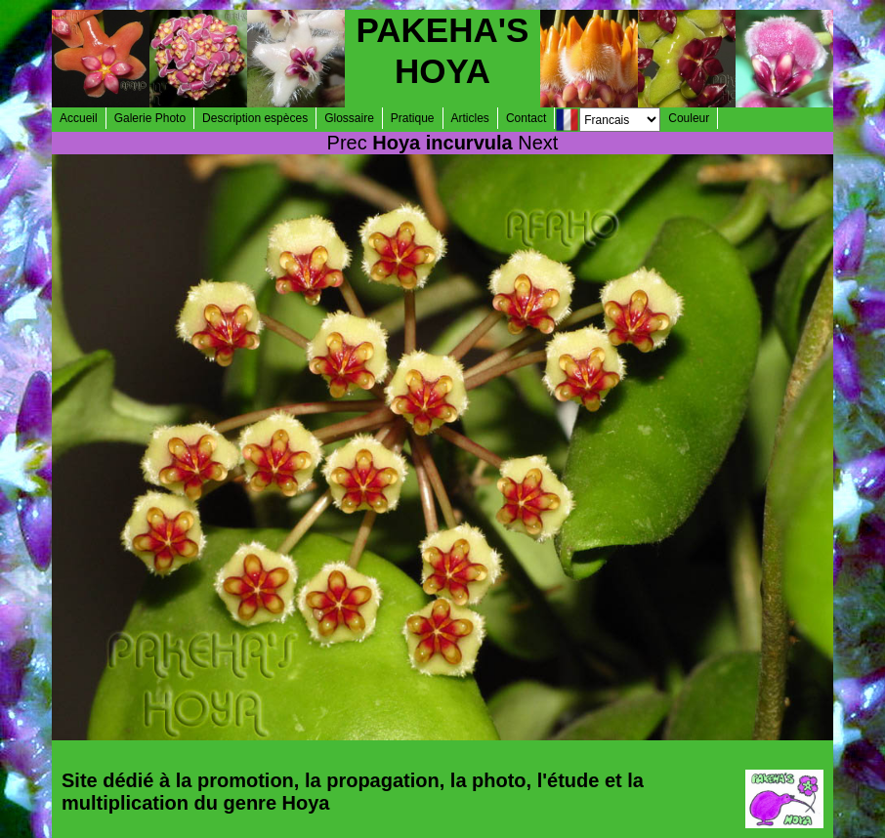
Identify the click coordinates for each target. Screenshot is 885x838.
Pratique (413, 118)
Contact (526, 118)
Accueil (79, 118)
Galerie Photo (150, 118)
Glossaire (349, 118)
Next (538, 142)
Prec (347, 142)
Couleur (688, 118)
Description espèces (255, 118)
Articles (470, 118)
